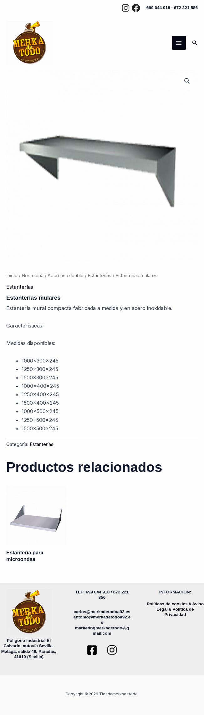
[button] (195, 43)
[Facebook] (136, 8)
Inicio (12, 275)
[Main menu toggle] (179, 43)
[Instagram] (125, 8)
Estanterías (99, 275)
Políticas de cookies (167, 604)
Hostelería (32, 275)
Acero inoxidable (66, 275)
